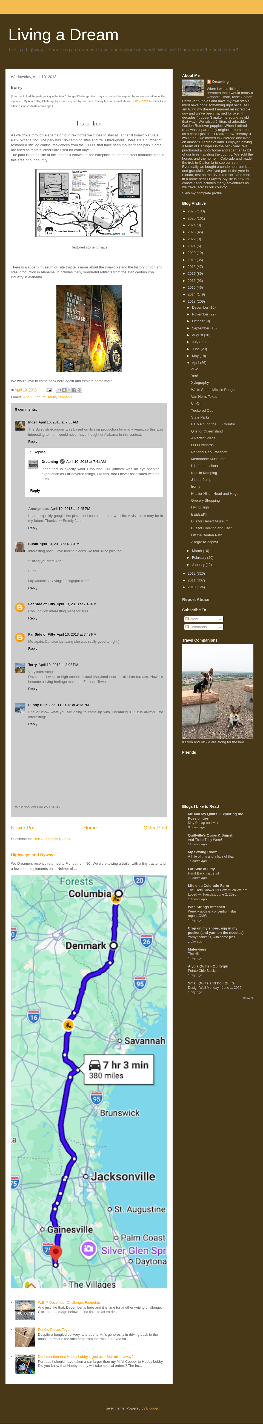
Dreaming (50, 462)
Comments (196, 627)
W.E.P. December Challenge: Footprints (69, 1302)
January (199, 565)
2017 (192, 273)
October (199, 321)
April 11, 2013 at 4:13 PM (69, 705)
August (198, 335)
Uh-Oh (196, 403)
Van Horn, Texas (204, 396)
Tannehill (65, 397)
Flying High (200, 507)
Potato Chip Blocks (202, 971)
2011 (192, 580)
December (201, 307)
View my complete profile (202, 193)
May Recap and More (204, 823)
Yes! (194, 376)
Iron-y (195, 486)
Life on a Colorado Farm (208, 886)
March (197, 551)
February (199, 557)
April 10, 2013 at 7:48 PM (76, 604)
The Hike (194, 954)
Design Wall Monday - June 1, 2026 (214, 988)
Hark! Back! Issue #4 (203, 873)
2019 (192, 260)
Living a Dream (63, 34)
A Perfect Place (203, 438)
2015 (192, 287)
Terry (32, 665)
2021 (192, 246)
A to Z (28, 397)
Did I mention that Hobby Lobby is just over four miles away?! (86, 1357)
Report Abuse (195, 599)
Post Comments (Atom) (51, 839)
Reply (32, 442)
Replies (39, 452)
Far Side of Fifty (41, 604)
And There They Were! (205, 840)
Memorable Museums (208, 459)
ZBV (194, 369)
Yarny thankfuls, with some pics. (212, 937)
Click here (140, 101)
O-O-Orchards (202, 445)
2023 (192, 232)
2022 (192, 239)
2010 (192, 587)
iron (38, 397)
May (196, 356)
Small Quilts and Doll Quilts (211, 983)
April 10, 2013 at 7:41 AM (86, 462)
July (195, 342)
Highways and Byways (33, 854)
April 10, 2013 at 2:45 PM (70, 509)
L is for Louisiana (204, 466)
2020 (192, 253)
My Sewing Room (203, 852)
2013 (192, 301)
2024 (192, 225)
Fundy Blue (38, 705)
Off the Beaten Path (206, 535)
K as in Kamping (204, 473)
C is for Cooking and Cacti (211, 528)
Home (90, 828)
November (201, 314)
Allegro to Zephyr (204, 542)
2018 (192, 267)
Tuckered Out (201, 410)
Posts (192, 619)
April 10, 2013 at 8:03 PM (58, 665)
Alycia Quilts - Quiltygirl (208, 966)
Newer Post (24, 828)
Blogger (152, 1408)
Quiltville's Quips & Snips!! (210, 835)
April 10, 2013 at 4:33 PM (59, 544)
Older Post (155, 828)
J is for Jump (201, 480)
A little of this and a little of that (211, 856)
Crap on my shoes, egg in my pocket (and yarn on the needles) (216, 930)
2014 (192, 294)
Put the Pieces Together (57, 1329)
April (196, 363)
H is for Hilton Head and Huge (214, 494)
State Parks (200, 417)
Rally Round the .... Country (213, 424)
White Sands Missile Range (213, 390)
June (196, 349)
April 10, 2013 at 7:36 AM (58, 422)
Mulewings (197, 949)
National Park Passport (209, 452)
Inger (32, 422)
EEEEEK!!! (199, 514)
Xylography (200, 383)
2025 (192, 218)
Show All (248, 997)
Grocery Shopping (205, 500)
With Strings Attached (206, 907)
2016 (192, 281)
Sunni (33, 544)
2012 (192, 573)
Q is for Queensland (207, 431)
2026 (192, 211)
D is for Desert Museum (209, 521)
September (201, 328)
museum (49, 397)
